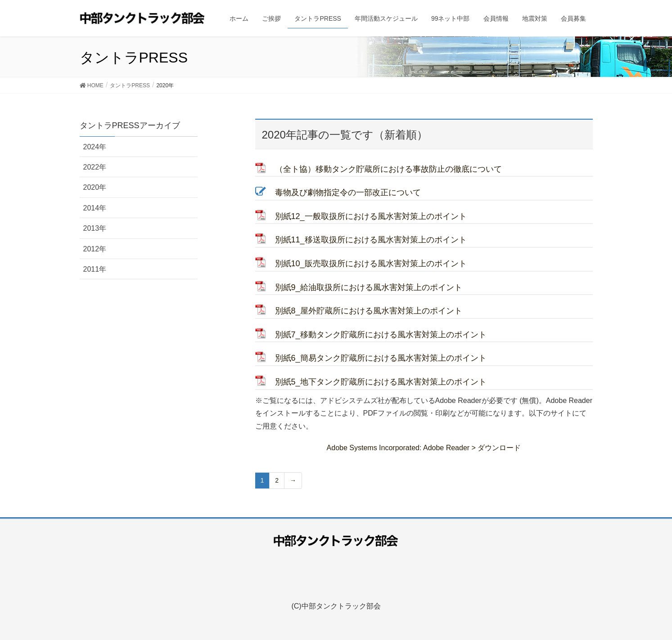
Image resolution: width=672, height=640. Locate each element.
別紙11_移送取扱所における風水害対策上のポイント (371, 239)
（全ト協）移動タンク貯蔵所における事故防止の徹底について (388, 169)
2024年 (95, 147)
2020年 (95, 187)
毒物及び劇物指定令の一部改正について (348, 192)
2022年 (95, 167)
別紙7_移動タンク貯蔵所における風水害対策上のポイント (381, 334)
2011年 (95, 269)
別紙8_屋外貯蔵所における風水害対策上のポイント (368, 310)
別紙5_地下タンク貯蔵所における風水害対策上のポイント (381, 381)
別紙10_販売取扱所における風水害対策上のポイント (371, 263)
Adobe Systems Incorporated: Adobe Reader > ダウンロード (424, 448)
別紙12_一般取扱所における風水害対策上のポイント (371, 216)
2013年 (95, 228)
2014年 (95, 208)
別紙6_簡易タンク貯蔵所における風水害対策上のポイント (381, 358)
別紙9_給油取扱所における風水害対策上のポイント (368, 287)
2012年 (95, 249)
